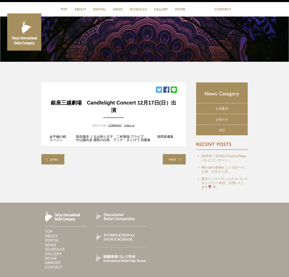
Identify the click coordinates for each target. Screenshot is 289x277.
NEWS (118, 10)
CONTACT (222, 10)
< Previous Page (52, 159)
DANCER (53, 263)
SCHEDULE (138, 10)
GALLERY (161, 10)
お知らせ (129, 125)
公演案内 (222, 108)
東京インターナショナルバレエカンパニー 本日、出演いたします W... (224, 183)
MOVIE (180, 10)
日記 (222, 130)
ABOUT (80, 10)
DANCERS (200, 10)
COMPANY (115, 125)
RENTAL (100, 10)
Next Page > (174, 159)
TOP (63, 10)
